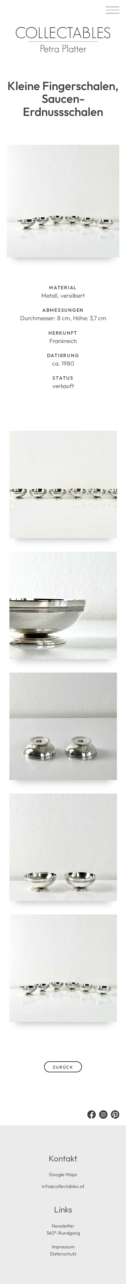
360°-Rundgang (63, 1233)
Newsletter (63, 1226)
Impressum (63, 1247)
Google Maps (63, 1174)
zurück (63, 1067)
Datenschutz (63, 1254)
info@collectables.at (63, 1186)
